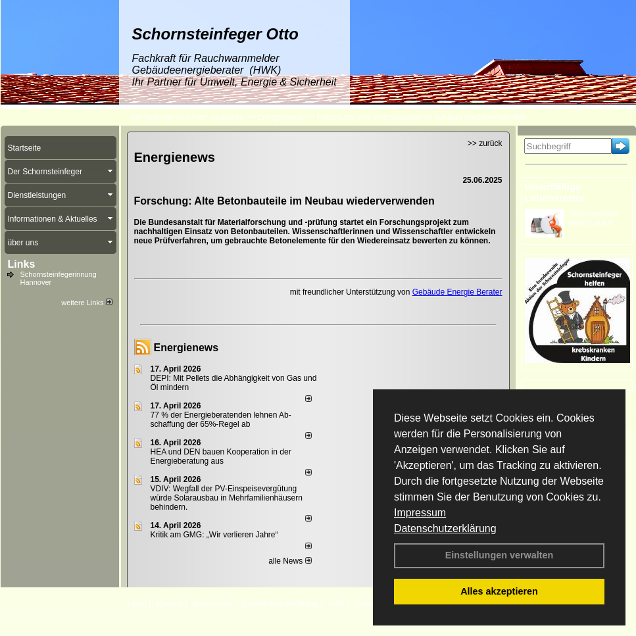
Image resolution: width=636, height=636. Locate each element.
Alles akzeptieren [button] (499, 591)
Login (137, 603)
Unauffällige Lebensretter (555, 192)
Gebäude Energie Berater (457, 292)
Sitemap (369, 603)
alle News (289, 561)
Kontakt (170, 603)
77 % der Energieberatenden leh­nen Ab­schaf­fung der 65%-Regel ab (221, 419)
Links (22, 264)
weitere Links (86, 302)
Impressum (420, 512)
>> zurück (485, 143)
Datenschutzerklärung (445, 528)
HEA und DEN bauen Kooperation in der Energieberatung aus (221, 456)
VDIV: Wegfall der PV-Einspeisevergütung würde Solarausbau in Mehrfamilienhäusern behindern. (227, 498)
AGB (336, 603)
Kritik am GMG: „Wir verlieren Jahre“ (214, 534)
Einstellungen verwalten (499, 555)
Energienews (186, 347)
